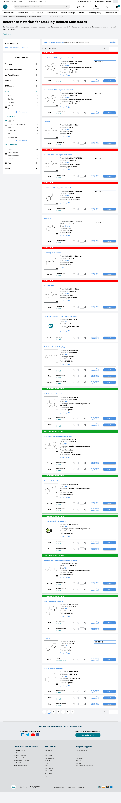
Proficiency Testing (21, 776)
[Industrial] (15, 774)
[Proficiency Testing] (15, 776)
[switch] (10, 121)
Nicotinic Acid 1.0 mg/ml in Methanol (64, 188)
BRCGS (47, 777)
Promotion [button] (21, 64)
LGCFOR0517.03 (74, 125)
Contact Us (79, 764)
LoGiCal (66, 65)
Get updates (87, 746)
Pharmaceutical (20, 764)
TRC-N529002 (73, 572)
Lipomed (67, 227)
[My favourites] (108, 6)
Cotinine (48, 121)
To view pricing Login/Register (95, 80)
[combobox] (40, 7)
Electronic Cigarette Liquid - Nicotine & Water (69, 319)
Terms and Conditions (58, 798)
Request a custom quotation (84, 777)
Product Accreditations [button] (21, 69)
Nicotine (48, 647)
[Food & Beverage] (15, 766)
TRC (65, 358)
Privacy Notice (72, 798)
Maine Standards (50, 769)
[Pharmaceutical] (15, 764)
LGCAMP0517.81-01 (75, 61)
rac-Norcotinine (52, 288)
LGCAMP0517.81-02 (75, 93)
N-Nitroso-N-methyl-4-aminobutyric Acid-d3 (69, 568)
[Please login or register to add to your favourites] (74, 81)
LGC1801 (72, 651)
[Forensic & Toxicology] (15, 771)
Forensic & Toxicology (22, 771)
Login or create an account (54, 42)
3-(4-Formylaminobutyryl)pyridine (63, 350)
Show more (22, 112)
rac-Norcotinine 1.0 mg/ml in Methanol (65, 155)
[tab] (21, 64)
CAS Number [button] (21, 86)
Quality (14, 1)
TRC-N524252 (73, 404)
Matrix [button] (21, 168)
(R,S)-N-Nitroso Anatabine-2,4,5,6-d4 (64, 443)
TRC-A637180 (73, 614)
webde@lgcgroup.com (104, 1)
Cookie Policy (82, 798)
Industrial (19, 773)
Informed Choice (50, 779)
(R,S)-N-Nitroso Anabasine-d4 (61, 400)
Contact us (43, 1)
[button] (85, 81)
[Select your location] (115, 1)
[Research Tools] (15, 761)
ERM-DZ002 (73, 323)
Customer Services (81, 761)
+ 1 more (66, 331)
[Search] (66, 6)
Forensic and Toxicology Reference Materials (25, 17)
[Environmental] (15, 769)
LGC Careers (49, 766)
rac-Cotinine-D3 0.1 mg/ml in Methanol (65, 89)
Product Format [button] (21, 145)
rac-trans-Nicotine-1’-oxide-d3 (61, 528)
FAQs (77, 766)
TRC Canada (48, 784)
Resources (22, 1)
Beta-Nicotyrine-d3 (54, 488)
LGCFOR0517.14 (74, 292)
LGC (65, 325)
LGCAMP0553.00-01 (75, 192)
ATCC (46, 774)
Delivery (78, 771)
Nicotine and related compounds (16, 47)
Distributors (79, 769)
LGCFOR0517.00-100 (75, 259)
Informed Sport (50, 782)
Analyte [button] (21, 80)
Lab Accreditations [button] (21, 75)
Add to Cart (109, 81)
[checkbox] (6, 96)
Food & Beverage (21, 766)
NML (65, 655)
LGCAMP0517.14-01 (75, 159)
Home (5, 17)
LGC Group (48, 761)
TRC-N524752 (73, 446)
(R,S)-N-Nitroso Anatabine (59, 678)
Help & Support (32, 1)
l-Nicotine (49, 219)
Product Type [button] (21, 116)
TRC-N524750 (73, 682)
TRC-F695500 (73, 354)
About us (6, 1)
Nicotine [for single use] (57, 255)
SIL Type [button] (21, 163)
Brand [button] (21, 91)
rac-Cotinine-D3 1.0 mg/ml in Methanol (65, 57)
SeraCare (48, 771)
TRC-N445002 (73, 492)
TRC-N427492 (73, 532)
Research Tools (20, 761)
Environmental (20, 769)
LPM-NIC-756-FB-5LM (76, 223)
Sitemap (78, 774)
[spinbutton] (82, 80)
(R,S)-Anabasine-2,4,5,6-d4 (59, 610)
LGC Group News (50, 764)
